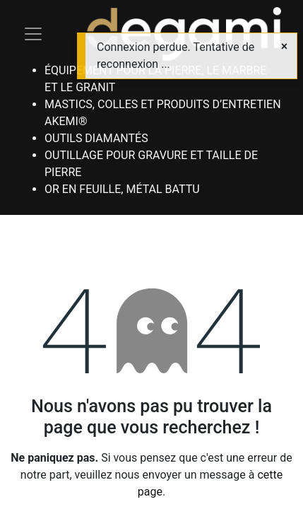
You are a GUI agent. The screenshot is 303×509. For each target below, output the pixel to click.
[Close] (284, 46)
